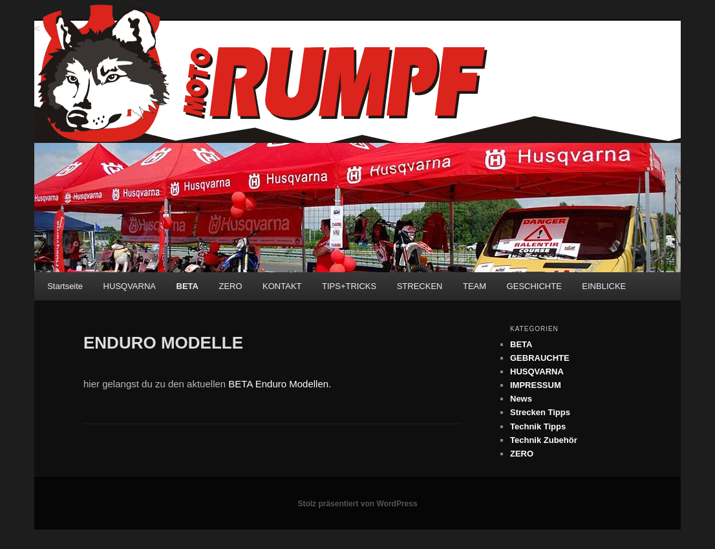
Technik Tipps (538, 426)
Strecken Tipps (540, 412)
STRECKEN (420, 286)
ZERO (230, 286)
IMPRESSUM (535, 385)
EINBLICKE (604, 286)
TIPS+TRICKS (349, 286)
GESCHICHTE (534, 286)
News (521, 399)
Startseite (65, 286)
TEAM (474, 286)
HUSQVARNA (129, 286)
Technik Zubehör (543, 440)
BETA (187, 286)
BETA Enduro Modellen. (279, 383)
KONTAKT (281, 286)
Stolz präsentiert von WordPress (357, 503)
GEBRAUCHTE (540, 358)
